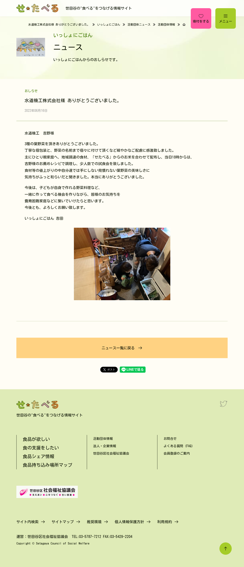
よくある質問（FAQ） (179, 446)
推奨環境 (94, 522)
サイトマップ (63, 522)
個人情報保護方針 (129, 522)
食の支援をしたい (41, 448)
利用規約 (164, 522)
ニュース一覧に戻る (118, 348)
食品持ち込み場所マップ (47, 465)
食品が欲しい (36, 439)
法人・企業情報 (104, 446)
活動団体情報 (166, 24)
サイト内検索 (27, 522)
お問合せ (170, 438)
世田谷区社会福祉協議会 (111, 453)
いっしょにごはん (108, 24)
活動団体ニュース (139, 24)
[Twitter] (223, 404)
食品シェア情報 (38, 456)
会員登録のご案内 (177, 453)
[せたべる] (37, 8)
